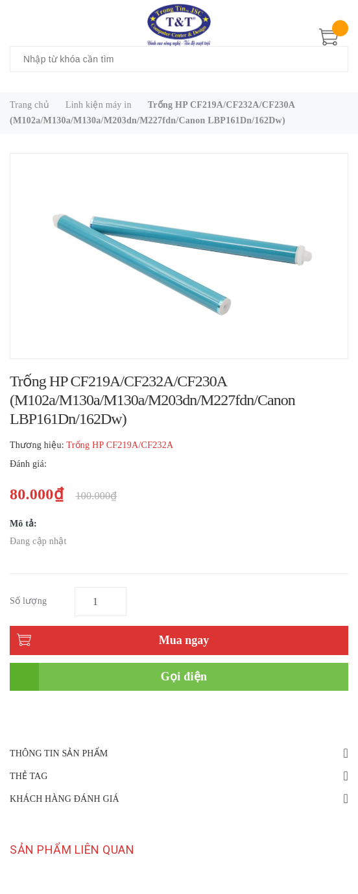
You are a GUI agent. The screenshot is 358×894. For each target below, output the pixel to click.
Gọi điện (184, 676)
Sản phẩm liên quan (72, 849)
